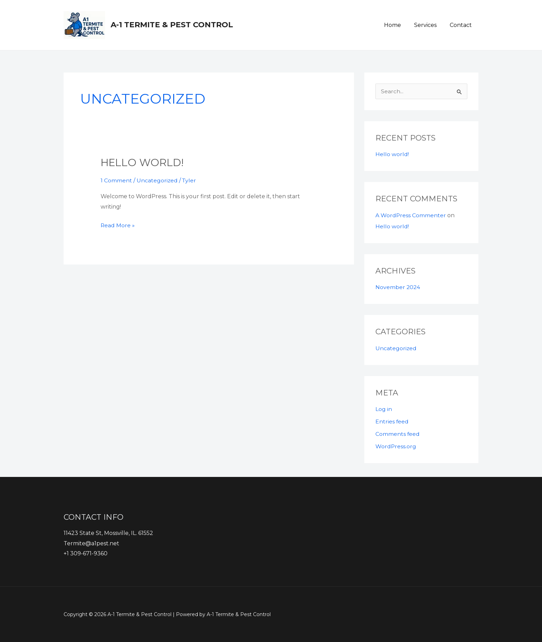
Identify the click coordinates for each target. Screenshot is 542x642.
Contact (462, 25)
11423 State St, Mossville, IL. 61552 (108, 533)
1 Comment (116, 180)
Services (428, 25)
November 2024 (398, 287)
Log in (383, 409)
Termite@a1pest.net (91, 543)
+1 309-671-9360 (86, 553)
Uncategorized (157, 180)
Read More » (118, 224)
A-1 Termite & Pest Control (172, 24)
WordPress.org (396, 446)
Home (397, 25)
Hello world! (143, 162)
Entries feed (392, 421)
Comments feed (397, 434)
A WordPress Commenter (410, 215)
